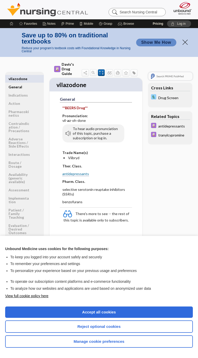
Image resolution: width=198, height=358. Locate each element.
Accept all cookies (99, 312)
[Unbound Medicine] (181, 8)
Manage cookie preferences (99, 341)
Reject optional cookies (99, 326)
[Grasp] (105, 23)
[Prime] (67, 23)
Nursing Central (47, 9)
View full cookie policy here (26, 296)
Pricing (158, 23)
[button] (127, 23)
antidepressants (75, 174)
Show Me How (156, 42)
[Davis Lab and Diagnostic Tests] (170, 97)
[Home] (11, 23)
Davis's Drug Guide (64, 69)
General (15, 78)
